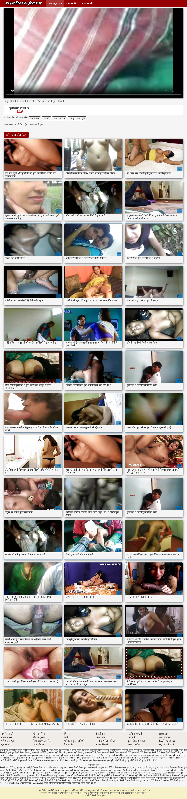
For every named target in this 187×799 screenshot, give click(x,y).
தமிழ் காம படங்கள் (160, 767)
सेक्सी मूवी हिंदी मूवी (60, 773)
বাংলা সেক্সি (47, 767)
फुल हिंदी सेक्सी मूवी (56, 755)
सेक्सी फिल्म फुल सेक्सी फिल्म (120, 758)
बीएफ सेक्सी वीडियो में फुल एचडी (76, 755)
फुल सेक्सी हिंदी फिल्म (140, 752)
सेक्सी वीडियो (26, 783)
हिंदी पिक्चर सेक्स (35, 767)
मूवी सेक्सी (85, 773)
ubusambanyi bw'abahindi (63, 767)
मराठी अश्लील (74, 775)
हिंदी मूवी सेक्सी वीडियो (115, 775)
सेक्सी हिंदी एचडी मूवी (175, 773)
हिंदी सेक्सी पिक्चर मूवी (178, 767)
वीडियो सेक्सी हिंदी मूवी (26, 773)
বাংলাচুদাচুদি (64, 775)
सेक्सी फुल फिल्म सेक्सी (93, 760)
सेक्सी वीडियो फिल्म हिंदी (44, 770)
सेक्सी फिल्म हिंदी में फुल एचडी (34, 760)
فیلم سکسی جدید (137, 767)
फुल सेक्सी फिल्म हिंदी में (20, 752)
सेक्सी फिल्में (63, 783)
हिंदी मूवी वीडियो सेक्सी (76, 783)
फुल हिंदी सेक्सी (25, 755)
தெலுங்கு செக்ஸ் (21, 767)
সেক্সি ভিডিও (141, 770)
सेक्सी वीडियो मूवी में (75, 778)
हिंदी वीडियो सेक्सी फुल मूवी (119, 767)
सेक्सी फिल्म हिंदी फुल (159, 758)
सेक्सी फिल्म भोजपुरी (50, 775)
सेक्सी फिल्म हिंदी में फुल (14, 760)
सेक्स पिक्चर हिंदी (6, 767)
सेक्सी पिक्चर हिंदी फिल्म (129, 780)
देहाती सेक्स (142, 773)
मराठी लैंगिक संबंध (51, 783)
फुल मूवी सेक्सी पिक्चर (130, 750)
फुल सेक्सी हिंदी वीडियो (170, 752)
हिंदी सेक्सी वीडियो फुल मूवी (80, 770)
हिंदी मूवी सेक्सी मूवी (27, 778)
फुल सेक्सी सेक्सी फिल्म (110, 752)
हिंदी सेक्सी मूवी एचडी (109, 770)
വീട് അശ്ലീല (16, 770)
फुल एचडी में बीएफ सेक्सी (71, 750)
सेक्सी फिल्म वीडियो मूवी (99, 780)
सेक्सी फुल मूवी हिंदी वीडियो (147, 760)
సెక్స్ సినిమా (71, 780)
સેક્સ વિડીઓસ (14, 783)
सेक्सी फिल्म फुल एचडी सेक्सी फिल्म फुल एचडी (91, 767)
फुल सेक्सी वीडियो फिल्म (92, 752)
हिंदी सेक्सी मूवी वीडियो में (20, 780)
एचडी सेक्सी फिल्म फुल (26, 750)
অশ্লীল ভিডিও (20, 775)
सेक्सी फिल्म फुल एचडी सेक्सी (80, 758)
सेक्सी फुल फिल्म (77, 760)
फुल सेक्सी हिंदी (125, 752)
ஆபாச (116, 780)
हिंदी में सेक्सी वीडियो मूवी (163, 775)
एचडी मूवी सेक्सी (74, 773)
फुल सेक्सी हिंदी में (155, 752)
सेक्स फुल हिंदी (94, 755)
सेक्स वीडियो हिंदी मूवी (129, 773)
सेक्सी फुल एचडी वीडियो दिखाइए (58, 760)
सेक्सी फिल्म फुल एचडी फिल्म (14, 758)
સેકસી (148, 767)
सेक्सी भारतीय (59, 118)
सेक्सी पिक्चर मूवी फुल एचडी (143, 755)
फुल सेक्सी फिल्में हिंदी (38, 752)
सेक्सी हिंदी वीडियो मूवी (97, 773)
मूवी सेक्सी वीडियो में (34, 775)
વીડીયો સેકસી (29, 770)
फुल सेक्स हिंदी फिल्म (175, 750)
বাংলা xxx (151, 770)
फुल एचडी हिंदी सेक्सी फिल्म (92, 750)
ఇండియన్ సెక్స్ (38, 783)
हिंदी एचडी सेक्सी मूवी (177, 778)
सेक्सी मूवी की (91, 783)
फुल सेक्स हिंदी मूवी (12, 778)
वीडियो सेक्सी (5, 770)
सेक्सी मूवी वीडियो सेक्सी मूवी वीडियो (118, 778)
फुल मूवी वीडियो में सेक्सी (112, 750)
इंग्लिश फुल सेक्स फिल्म (8, 750)
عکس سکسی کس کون (157, 773)
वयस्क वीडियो (72, 3)
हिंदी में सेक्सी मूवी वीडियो (134, 775)
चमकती (46, 118)
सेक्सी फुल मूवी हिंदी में (128, 760)
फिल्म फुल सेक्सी (42, 750)
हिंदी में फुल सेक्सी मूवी (59, 778)
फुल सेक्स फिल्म (161, 750)
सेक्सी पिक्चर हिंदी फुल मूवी (165, 755)
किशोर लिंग (34, 118)
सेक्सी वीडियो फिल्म (7, 775)
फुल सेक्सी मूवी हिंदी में (74, 752)
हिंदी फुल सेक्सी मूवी (77, 118)
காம (111, 780)
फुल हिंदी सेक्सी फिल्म (40, 755)
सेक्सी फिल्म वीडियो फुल (141, 758)
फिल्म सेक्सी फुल (55, 750)
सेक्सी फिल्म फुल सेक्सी (100, 758)
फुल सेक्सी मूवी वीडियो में (56, 752)
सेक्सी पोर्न (84, 775)
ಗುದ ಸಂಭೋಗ (12, 773)
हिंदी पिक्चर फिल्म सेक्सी (160, 780)
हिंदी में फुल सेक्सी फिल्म (159, 778)
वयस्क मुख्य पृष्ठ (55, 3)
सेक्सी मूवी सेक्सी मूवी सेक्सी (40, 780)
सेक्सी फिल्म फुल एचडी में (35, 758)
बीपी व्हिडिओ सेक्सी (59, 780)
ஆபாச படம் (144, 780)
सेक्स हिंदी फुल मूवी (108, 755)
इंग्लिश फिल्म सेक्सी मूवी (164, 770)
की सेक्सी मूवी (5, 780)
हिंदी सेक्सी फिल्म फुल (23, 3)
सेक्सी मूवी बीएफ (83, 780)
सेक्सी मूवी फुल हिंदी (43, 778)
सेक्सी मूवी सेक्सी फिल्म (141, 778)
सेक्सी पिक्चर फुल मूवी (123, 755)
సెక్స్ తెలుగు (149, 775)
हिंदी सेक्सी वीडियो (113, 773)
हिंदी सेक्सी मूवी (176, 780)
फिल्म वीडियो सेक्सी (62, 770)
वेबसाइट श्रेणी (88, 3)
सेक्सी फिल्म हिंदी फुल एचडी (93, 778)
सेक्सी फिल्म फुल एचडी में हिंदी (56, 758)
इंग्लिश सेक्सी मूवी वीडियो (126, 770)
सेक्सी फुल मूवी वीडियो (110, 760)
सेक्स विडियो (95, 770)
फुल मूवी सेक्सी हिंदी (146, 750)
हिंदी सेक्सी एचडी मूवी (44, 773)
